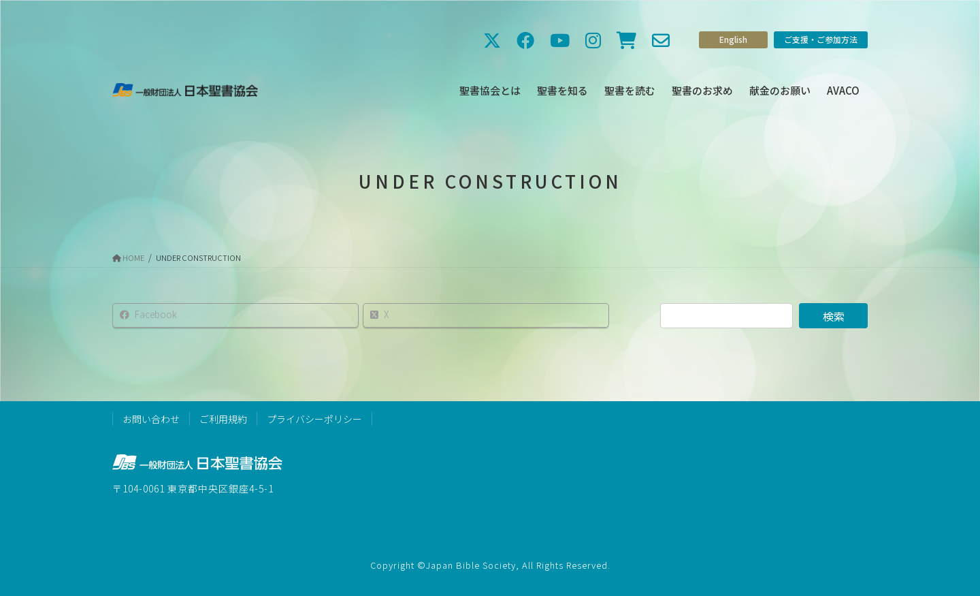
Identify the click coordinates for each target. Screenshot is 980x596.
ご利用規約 (223, 419)
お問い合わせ (151, 419)
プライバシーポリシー (314, 419)
